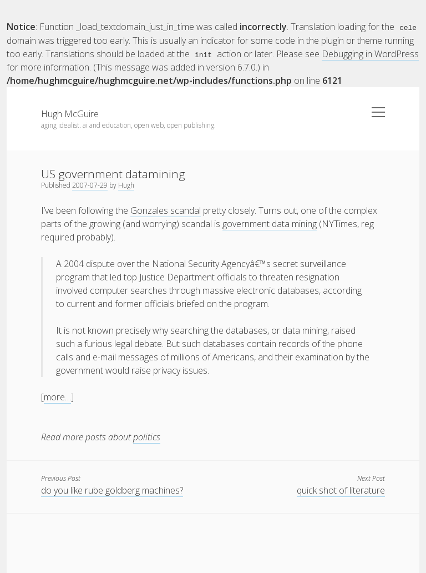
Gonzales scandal (165, 210)
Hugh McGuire (70, 113)
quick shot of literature (341, 490)
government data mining (269, 223)
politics (146, 436)
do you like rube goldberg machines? (112, 490)
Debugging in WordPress (370, 53)
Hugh (126, 184)
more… (57, 396)
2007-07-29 (90, 184)
